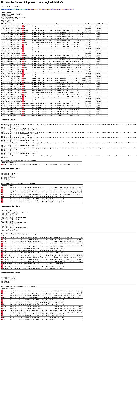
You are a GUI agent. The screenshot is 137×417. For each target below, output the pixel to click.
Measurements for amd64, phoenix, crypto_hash (14, 9)
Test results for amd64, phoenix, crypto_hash (40, 9)
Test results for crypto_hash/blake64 (63, 9)
